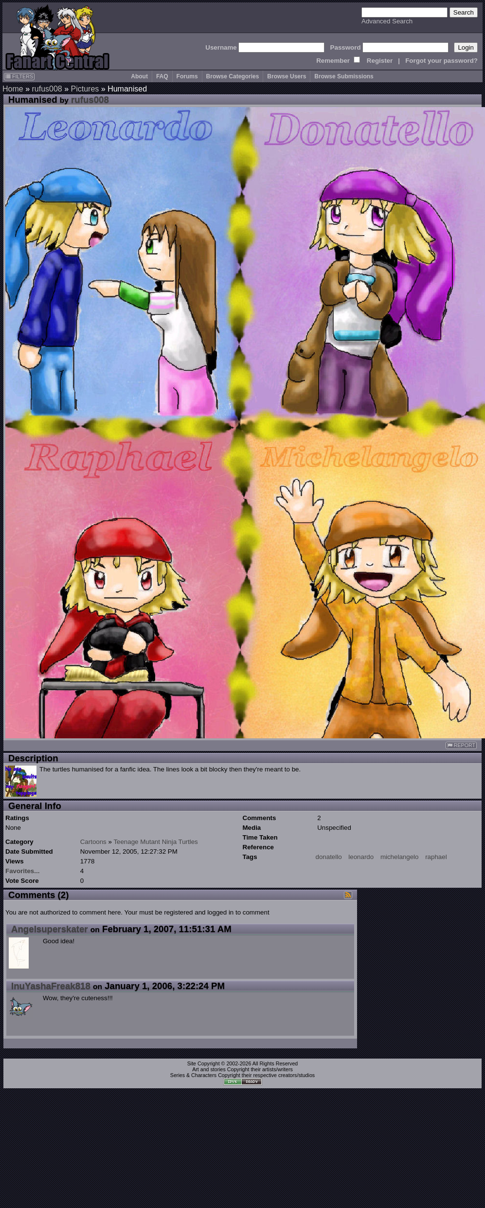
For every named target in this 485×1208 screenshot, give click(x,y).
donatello (329, 856)
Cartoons (93, 841)
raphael (436, 856)
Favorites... (22, 871)
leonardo (361, 856)
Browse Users (286, 76)
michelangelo (399, 856)
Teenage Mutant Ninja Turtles (155, 841)
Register (380, 60)
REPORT (461, 745)
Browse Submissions (343, 76)
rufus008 (47, 89)
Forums (187, 76)
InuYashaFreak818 (50, 986)
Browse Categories (232, 76)
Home (12, 89)
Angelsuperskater (49, 929)
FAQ (162, 76)
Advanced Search (387, 21)
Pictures (85, 89)
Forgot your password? (441, 60)
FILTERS (19, 76)
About (139, 76)
